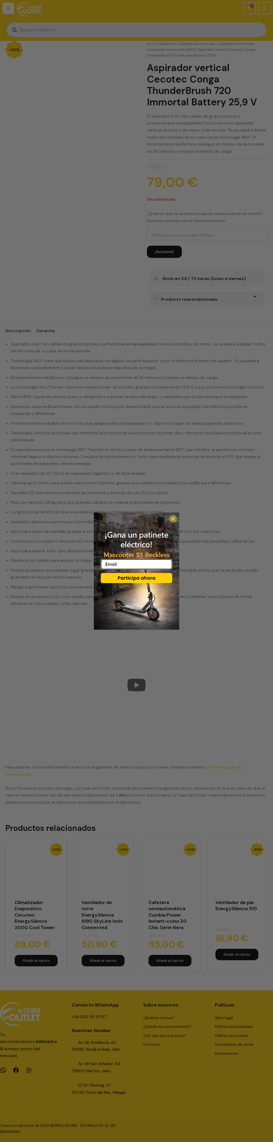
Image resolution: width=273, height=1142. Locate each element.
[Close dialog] (173, 519)
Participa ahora (136, 578)
